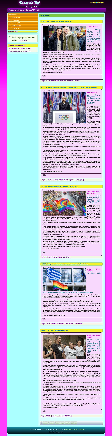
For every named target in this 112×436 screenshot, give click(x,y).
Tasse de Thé (29, 3)
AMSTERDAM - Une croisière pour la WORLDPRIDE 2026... (59, 186)
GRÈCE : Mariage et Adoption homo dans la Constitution (64, 324)
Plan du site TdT (14, 15)
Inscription (93, 2)
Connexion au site (13, 31)
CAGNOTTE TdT (23, 40)
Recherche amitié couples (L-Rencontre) (20, 48)
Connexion (100, 2)
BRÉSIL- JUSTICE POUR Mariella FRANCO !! (54, 330)
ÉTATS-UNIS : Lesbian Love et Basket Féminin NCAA (57, 22)
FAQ (38, 10)
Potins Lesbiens (74, 81)
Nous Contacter (68, 429)
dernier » (73, 423)
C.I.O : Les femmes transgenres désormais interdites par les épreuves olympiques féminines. (69, 87)
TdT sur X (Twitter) (15, 25)
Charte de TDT (30, 10)
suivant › (67, 423)
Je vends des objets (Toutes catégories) (19, 51)
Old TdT (76, 429)
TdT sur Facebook (14, 17)
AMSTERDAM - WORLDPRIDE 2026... (58, 257)
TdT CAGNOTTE (14, 28)
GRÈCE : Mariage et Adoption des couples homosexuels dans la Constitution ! (64, 264)
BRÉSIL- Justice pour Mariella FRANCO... (58, 416)
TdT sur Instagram (14, 20)
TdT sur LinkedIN (14, 23)
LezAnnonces (19, 10)
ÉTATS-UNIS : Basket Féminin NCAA (57, 81)
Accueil (11, 10)
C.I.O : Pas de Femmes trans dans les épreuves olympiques (64, 180)
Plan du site (81, 429)
